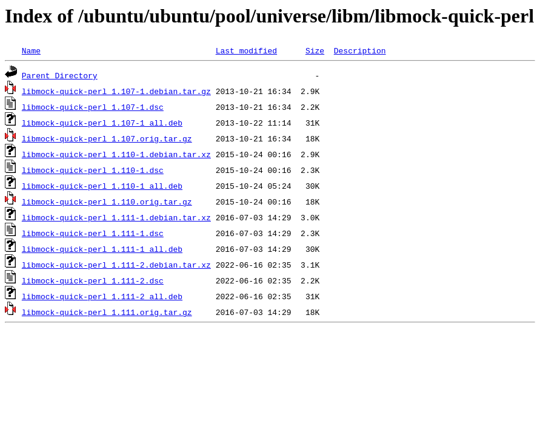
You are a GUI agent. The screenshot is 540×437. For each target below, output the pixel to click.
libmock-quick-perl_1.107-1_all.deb (102, 122)
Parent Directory (60, 75)
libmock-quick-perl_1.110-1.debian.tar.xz (116, 154)
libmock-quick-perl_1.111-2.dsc (93, 280)
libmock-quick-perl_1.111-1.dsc (93, 233)
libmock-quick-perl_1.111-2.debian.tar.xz (116, 264)
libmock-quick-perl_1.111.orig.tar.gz (107, 312)
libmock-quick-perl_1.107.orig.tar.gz (107, 138)
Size (314, 50)
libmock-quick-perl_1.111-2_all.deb (102, 296)
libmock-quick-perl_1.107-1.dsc (93, 106)
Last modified (246, 50)
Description (360, 50)
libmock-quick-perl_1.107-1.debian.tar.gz (116, 91)
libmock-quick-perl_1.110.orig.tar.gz (107, 201)
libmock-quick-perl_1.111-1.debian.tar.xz (116, 217)
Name (31, 50)
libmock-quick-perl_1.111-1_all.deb (102, 248)
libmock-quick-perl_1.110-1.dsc (93, 169)
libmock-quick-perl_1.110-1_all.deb (102, 185)
